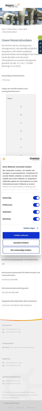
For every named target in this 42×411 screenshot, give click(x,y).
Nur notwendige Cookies (21, 250)
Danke (11, 408)
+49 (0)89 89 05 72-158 (12, 365)
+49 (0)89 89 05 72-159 (13, 363)
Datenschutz (31, 408)
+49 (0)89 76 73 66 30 (12, 384)
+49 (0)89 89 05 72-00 (12, 329)
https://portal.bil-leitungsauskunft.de (22, 347)
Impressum (20, 408)
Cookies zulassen (21, 235)
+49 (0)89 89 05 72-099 (13, 332)
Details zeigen (29, 228)
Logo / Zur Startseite (12, 6)
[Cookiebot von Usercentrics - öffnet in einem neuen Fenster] (29, 158)
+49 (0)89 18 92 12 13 (11, 381)
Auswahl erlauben (21, 243)
